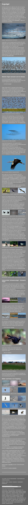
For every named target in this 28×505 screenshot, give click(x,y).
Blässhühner (16, 261)
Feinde (7, 121)
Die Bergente (21, 495)
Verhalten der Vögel (21, 268)
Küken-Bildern (22, 432)
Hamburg (3, 465)
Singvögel (16, 226)
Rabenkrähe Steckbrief (22, 492)
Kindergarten (5, 422)
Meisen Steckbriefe (13, 496)
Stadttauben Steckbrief (12, 491)
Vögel (15, 418)
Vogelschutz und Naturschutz (18, 446)
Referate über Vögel (15, 499)
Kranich (13, 208)
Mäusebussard (4, 257)
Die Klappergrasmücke (15, 495)
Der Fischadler (18, 186)
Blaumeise (12, 227)
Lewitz (3, 461)
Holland (8, 453)
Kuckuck (19, 175)
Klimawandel (17, 20)
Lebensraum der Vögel (9, 503)
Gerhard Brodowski (13, 478)
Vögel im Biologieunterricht (19, 500)
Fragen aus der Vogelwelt (6, 496)
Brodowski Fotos (4, 483)
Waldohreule (4, 234)
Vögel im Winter (14, 442)
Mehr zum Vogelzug (7, 352)
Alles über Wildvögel (19, 491)
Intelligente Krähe (22, 419)
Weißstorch (8, 153)
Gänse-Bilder (13, 500)
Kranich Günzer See (20, 208)
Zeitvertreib (7, 442)
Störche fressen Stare (16, 153)
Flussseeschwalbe (14, 178)
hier (6, 182)
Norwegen (14, 451)
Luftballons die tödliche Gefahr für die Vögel (14, 448)
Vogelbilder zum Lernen (15, 434)
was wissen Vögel (10, 55)
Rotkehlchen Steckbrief (14, 492)
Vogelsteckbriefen (12, 122)
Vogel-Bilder (10, 464)
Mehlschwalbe (4, 181)
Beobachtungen (22, 122)
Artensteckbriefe (11, 426)
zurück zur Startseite (12, 468)
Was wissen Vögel (13, 419)
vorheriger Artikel (1, 2)
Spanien (7, 455)
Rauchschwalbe (6, 178)
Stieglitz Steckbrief (8, 492)
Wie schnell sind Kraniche (15, 205)
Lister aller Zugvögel (7, 83)
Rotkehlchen (10, 265)
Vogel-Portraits (6, 434)
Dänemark (4, 453)
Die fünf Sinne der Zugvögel (9, 327)
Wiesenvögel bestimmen (8, 499)
